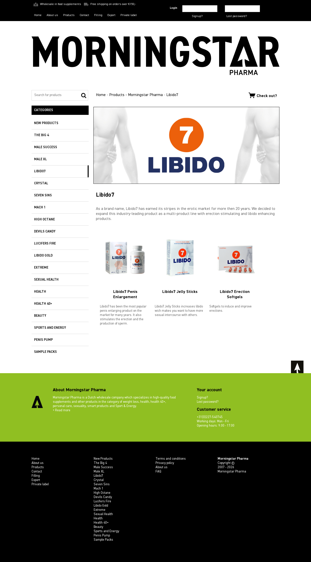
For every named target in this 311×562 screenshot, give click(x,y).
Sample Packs (45, 352)
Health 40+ (43, 303)
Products (69, 15)
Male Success (45, 147)
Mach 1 (40, 207)
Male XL (40, 159)
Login (173, 8)
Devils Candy (45, 231)
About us (52, 15)
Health (40, 291)
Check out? (263, 95)
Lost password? (236, 16)
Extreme (41, 267)
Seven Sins (43, 195)
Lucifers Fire (45, 243)
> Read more (61, 410)
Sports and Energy (50, 328)
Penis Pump (43, 340)
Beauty (40, 315)
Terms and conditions (171, 458)
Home (38, 15)
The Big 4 (41, 135)
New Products (46, 123)
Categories (43, 110)
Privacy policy (165, 463)
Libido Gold (43, 255)
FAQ (158, 471)
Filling (98, 15)
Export (111, 15)
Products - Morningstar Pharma (136, 95)
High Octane (44, 219)
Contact (84, 15)
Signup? (197, 16)
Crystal (41, 183)
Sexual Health (46, 279)
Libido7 (40, 171)
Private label (128, 15)
